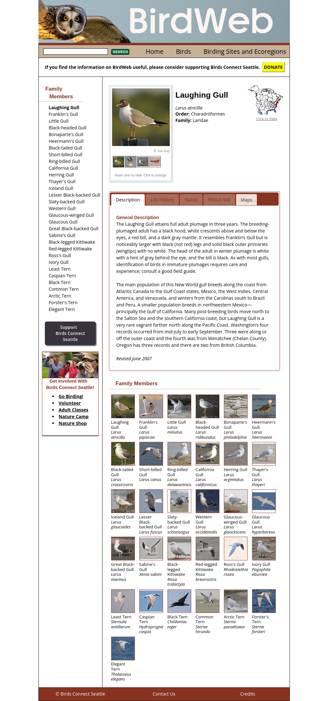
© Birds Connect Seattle (80, 694)
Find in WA (219, 200)
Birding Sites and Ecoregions (245, 51)
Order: (183, 114)
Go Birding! (71, 396)
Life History (162, 200)
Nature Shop (73, 423)
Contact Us (164, 694)
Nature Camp (73, 416)
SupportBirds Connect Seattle (70, 333)
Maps (246, 200)
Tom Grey (164, 151)
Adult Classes (73, 410)
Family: (184, 120)
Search (120, 52)
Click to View (266, 118)
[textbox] (75, 51)
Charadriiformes (208, 114)
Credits (247, 694)
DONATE (273, 67)
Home (154, 51)
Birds (183, 51)
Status (191, 200)
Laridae (201, 120)
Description (128, 200)
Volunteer (70, 403)
